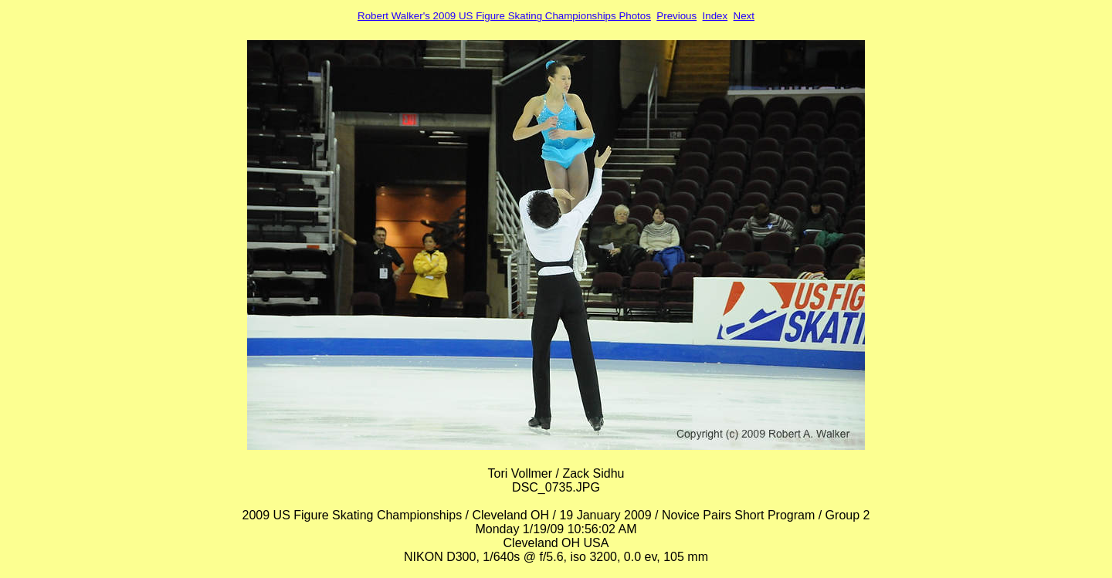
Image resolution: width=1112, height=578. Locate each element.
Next (744, 16)
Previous (676, 16)
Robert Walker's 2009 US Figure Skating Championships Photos (504, 16)
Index (715, 16)
